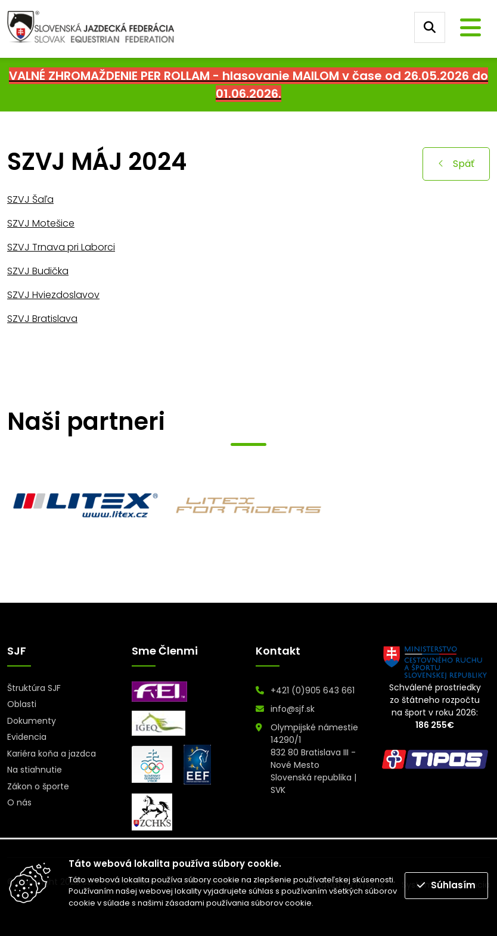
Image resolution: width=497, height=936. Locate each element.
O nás (19, 802)
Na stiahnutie (34, 770)
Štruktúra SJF (34, 688)
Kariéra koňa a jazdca (51, 754)
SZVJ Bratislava (42, 319)
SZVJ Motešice (40, 223)
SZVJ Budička (38, 271)
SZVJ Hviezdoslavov (53, 295)
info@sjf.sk (293, 709)
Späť (456, 164)
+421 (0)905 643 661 (313, 690)
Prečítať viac (339, 903)
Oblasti (21, 704)
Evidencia (26, 737)
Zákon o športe (38, 786)
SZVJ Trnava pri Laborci (61, 247)
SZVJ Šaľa (30, 199)
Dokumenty (31, 721)
